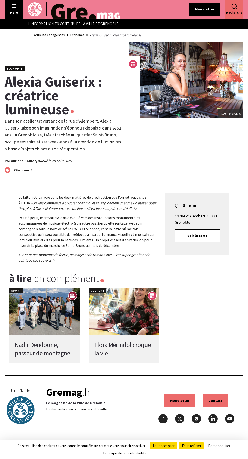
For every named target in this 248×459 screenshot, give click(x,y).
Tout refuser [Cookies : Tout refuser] (191, 445)
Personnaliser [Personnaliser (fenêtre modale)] (219, 445)
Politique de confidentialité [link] (125, 453)
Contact (215, 400)
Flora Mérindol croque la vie (122, 349)
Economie (77, 35)
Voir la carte (197, 235)
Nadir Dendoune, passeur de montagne (42, 349)
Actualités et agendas (49, 35)
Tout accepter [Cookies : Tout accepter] (163, 445)
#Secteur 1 (23, 170)
